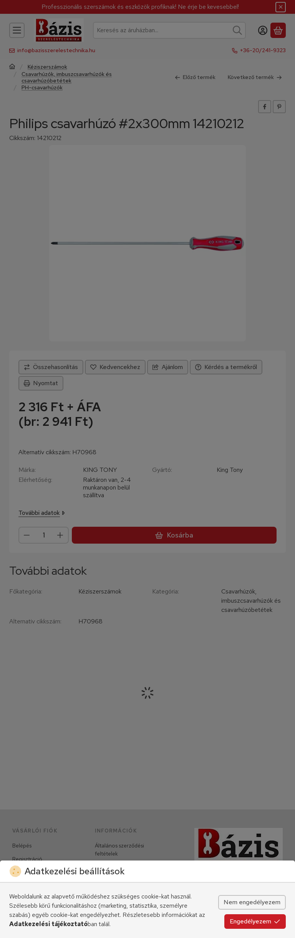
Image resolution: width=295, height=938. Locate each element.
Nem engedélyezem (252, 902)
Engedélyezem (255, 921)
